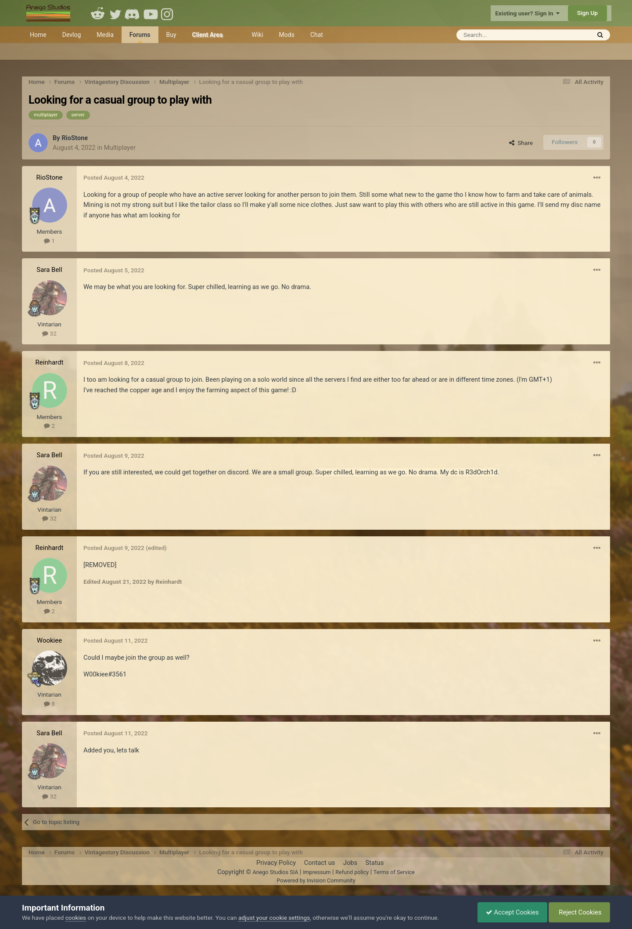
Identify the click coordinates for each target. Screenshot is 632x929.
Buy (171, 34)
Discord (133, 13)
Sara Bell (49, 270)
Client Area (207, 34)
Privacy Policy (276, 863)
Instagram (168, 13)
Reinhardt (50, 362)
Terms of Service (394, 872)
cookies (75, 917)
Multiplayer (120, 148)
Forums (140, 37)
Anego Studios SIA (275, 872)
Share (521, 142)
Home (38, 34)
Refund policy (352, 872)
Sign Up (587, 12)
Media (105, 34)
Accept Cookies (510, 912)
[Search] (501, 34)
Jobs (350, 863)
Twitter (115, 13)
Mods (286, 34)
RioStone (74, 138)
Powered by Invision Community (315, 880)
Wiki (257, 34)
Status (375, 863)
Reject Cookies (579, 912)
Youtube (150, 13)
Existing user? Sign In (527, 13)
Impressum (316, 872)
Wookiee (49, 640)
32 (49, 333)
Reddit (98, 13)
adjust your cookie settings (274, 917)
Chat (316, 34)
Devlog (71, 34)
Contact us (319, 863)
